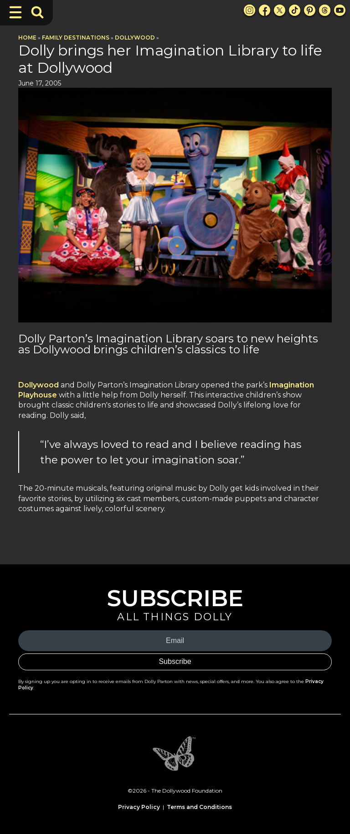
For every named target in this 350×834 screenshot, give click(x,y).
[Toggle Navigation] (15, 12)
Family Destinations (75, 37)
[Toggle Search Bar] (37, 12)
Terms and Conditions (199, 807)
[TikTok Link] (294, 10)
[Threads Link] (324, 10)
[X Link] (279, 10)
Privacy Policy (139, 807)
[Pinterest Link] (309, 10)
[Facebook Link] (264, 10)
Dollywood (135, 37)
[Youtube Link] (339, 10)
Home (27, 37)
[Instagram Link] (249, 10)
